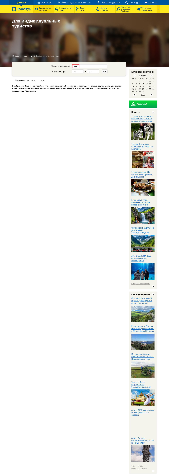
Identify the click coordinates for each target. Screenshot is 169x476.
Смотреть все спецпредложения (139, 467)
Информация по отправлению (46, 56)
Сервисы (153, 2)
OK (104, 71)
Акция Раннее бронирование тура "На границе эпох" (142, 440)
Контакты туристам (111, 2)
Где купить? (142, 104)
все (75, 66)
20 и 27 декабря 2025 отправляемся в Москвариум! (141, 258)
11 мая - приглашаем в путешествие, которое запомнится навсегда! (142, 118)
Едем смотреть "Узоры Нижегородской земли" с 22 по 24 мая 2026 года (142, 328)
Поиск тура (134, 2)
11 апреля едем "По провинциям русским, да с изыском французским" (141, 176)
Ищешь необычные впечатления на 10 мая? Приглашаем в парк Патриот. (142, 358)
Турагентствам (44, 2)
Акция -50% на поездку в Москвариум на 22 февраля (142, 412)
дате (33, 80)
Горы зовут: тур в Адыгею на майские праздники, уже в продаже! (140, 204)
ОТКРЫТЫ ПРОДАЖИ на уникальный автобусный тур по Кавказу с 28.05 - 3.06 (142, 231)
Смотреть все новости (140, 284)
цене (43, 80)
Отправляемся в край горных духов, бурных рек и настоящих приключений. (141, 302)
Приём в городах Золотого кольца (74, 2)
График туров (21, 56)
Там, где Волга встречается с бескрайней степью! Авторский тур (140, 386)
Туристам (21, 2)
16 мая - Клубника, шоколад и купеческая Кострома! (142, 146)
